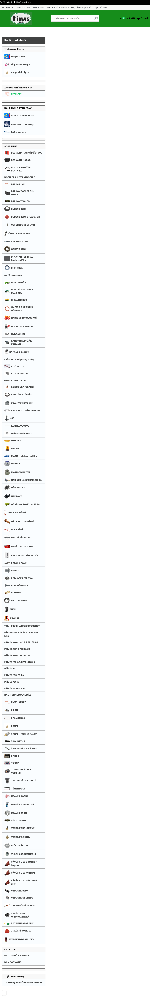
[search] (96, 19)
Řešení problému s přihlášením (92, 7)
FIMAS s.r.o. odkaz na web (18, 7)
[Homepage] (3, 7)
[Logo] (20, 18)
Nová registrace (23, 2)
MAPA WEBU (39, 7)
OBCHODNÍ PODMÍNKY (58, 7)
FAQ (73, 7)
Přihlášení (7, 2)
